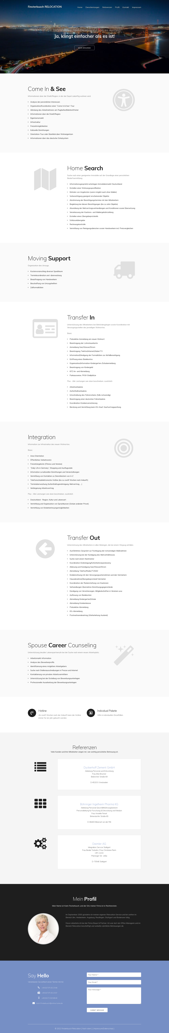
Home (79, 7)
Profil (117, 7)
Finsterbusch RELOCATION (45, 6)
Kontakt (126, 7)
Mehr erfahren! (84, 48)
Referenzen (107, 7)
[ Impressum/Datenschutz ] (103, 1028)
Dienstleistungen (92, 7)
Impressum (136, 7)
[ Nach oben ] (86, 1028)
